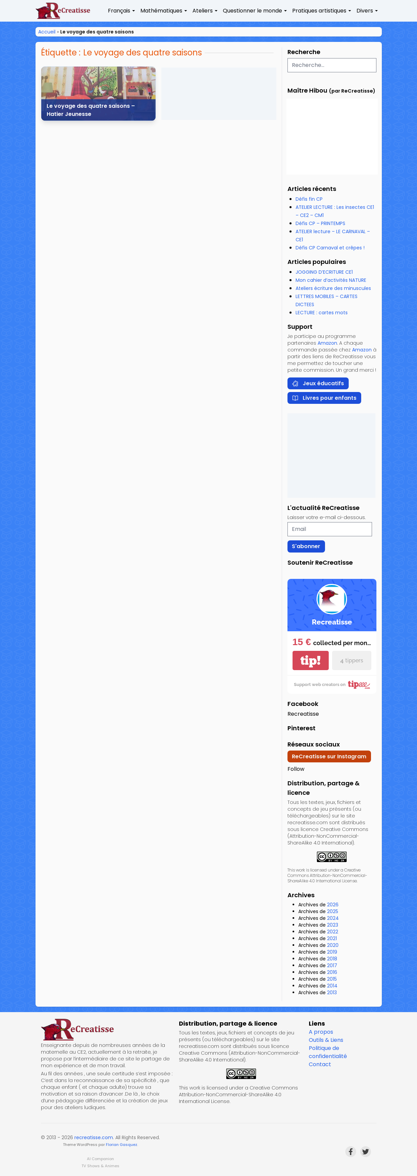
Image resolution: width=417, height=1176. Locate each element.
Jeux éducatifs (318, 383)
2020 (333, 945)
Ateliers (202, 11)
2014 (332, 985)
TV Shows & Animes (100, 1166)
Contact (320, 1064)
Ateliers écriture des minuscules (333, 288)
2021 (332, 938)
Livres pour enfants (324, 398)
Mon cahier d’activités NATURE (331, 280)
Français (119, 11)
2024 (333, 918)
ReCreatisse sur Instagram (329, 756)
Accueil (46, 31)
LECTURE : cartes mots (322, 312)
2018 (332, 958)
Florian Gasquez (121, 1144)
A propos (321, 1032)
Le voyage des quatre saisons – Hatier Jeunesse (91, 110)
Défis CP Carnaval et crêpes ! (330, 247)
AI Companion (100, 1158)
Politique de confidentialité (328, 1052)
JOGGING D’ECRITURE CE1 (324, 272)
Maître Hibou (307, 90)
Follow (295, 769)
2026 (333, 904)
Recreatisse (303, 714)
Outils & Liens (326, 1040)
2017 (332, 965)
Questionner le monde (252, 11)
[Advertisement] (218, 94)
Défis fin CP (309, 199)
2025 (332, 911)
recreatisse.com (93, 1137)
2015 (332, 979)
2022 (332, 931)
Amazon (327, 343)
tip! (310, 660)
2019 (332, 952)
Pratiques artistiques (319, 11)
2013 (332, 992)
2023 (332, 925)
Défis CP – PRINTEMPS (320, 223)
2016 (332, 972)
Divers (364, 11)
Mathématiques (161, 11)
